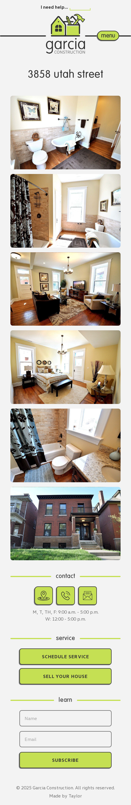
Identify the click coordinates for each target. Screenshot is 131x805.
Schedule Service (65, 656)
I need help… (54, 7)
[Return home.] (65, 27)
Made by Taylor (65, 796)
